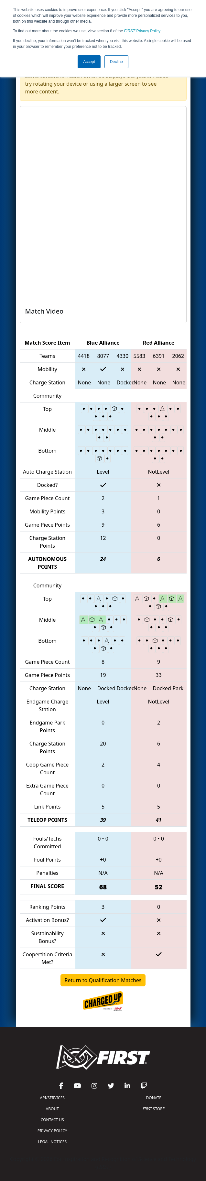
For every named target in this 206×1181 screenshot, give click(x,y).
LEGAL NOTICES (52, 1141)
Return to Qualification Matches (103, 980)
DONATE (153, 1097)
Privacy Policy (142, 31)
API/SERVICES (52, 1097)
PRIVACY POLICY (52, 1130)
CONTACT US (52, 1119)
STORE (154, 1108)
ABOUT (52, 1108)
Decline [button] (116, 61)
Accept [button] (89, 61)
